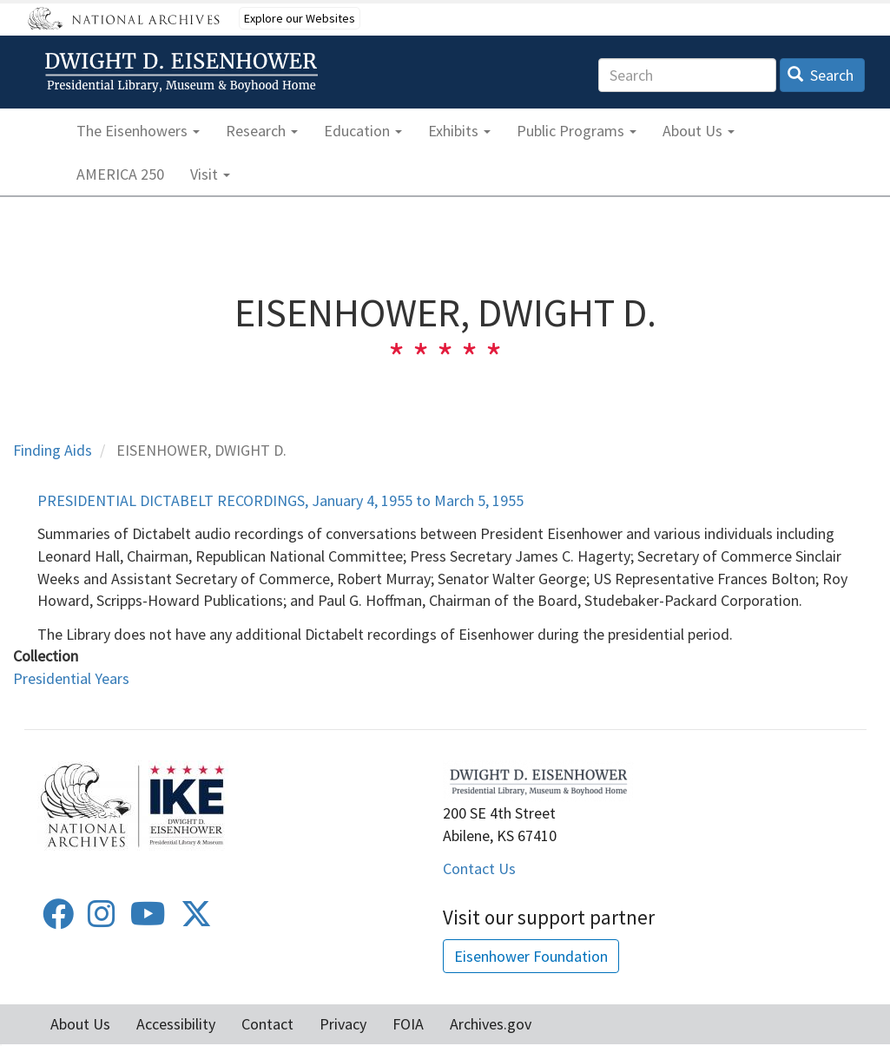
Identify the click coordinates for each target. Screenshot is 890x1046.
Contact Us (479, 868)
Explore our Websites (299, 18)
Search (821, 75)
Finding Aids (52, 450)
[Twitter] (196, 920)
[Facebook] (58, 920)
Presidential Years (71, 678)
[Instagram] (101, 920)
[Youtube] (148, 920)
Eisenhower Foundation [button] (531, 956)
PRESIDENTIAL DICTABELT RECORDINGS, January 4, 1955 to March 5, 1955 (280, 500)
